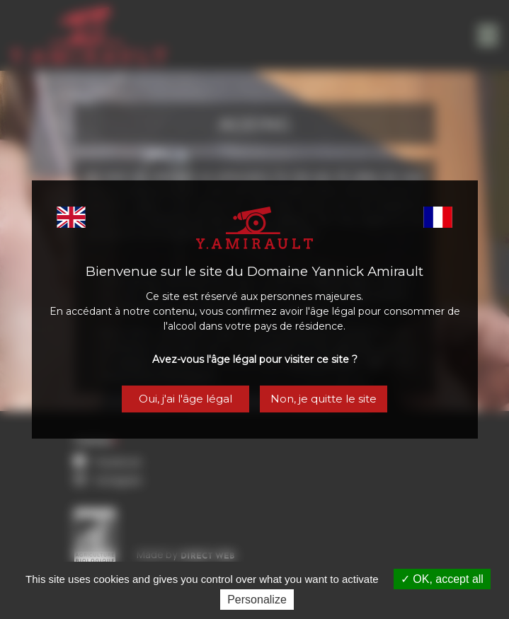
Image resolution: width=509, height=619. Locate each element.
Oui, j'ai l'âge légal (185, 398)
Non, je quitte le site (323, 398)
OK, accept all (442, 579)
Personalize (257, 600)
